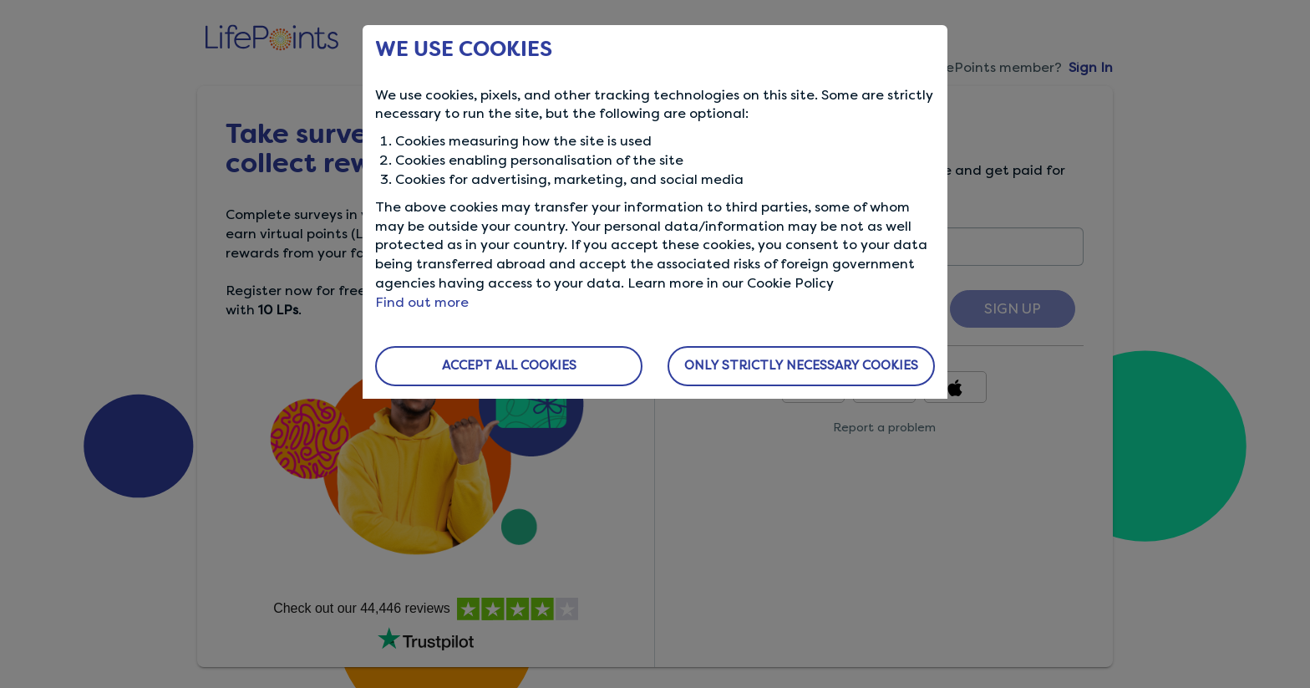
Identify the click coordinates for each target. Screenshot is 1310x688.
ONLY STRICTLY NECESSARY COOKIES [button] (801, 365)
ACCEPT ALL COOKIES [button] (509, 365)
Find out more (422, 302)
